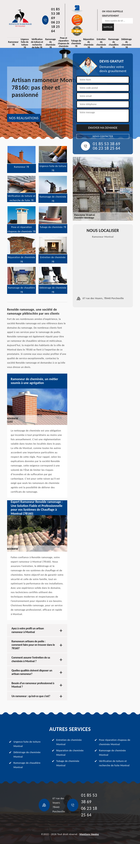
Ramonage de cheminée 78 (50, 43)
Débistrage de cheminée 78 (126, 43)
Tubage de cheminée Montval (67, 763)
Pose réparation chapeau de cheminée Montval (114, 742)
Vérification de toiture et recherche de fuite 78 (37, 43)
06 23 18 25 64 (55, 26)
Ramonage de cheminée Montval (112, 752)
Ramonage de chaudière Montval (26, 765)
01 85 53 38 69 (55, 13)
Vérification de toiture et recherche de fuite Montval (114, 763)
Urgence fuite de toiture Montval (26, 744)
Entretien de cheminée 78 (101, 43)
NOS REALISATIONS (23, 118)
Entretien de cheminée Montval (69, 742)
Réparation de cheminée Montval (70, 752)
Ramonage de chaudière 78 (113, 43)
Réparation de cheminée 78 (88, 43)
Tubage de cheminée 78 (76, 43)
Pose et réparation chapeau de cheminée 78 (63, 43)
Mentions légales (89, 834)
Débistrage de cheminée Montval (26, 754)
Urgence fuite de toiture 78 (25, 43)
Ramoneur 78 (13, 43)
